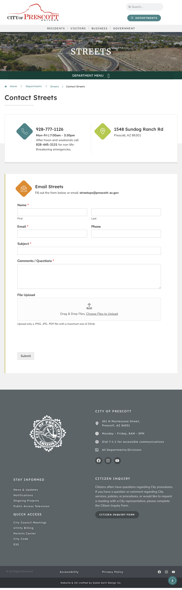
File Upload (26, 297)
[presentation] (48, 347)
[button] (91, 78)
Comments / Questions (35, 263)
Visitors (78, 29)
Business (100, 29)
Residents (55, 29)
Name (23, 207)
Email (22, 228)
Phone (96, 228)
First (20, 220)
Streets (54, 88)
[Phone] (126, 235)
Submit (26, 358)
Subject (24, 246)
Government (125, 29)
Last (93, 220)
